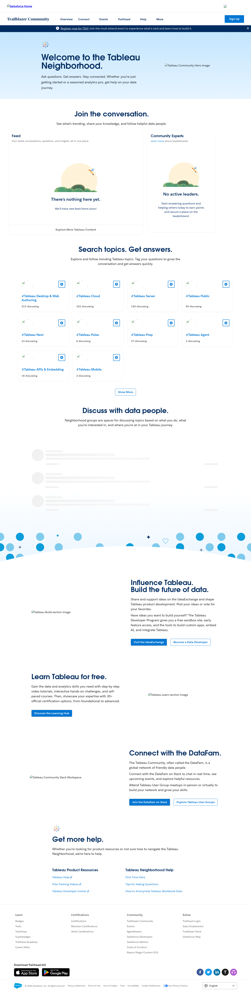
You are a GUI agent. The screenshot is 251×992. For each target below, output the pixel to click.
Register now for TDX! (75, 28)
